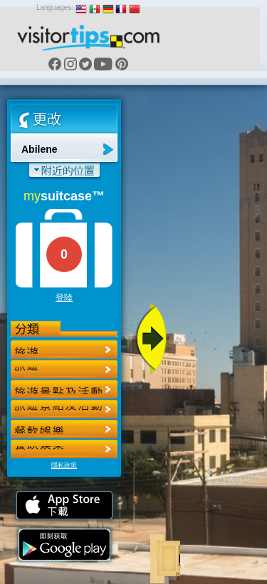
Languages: (54, 7)
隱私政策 (64, 465)
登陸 (64, 298)
